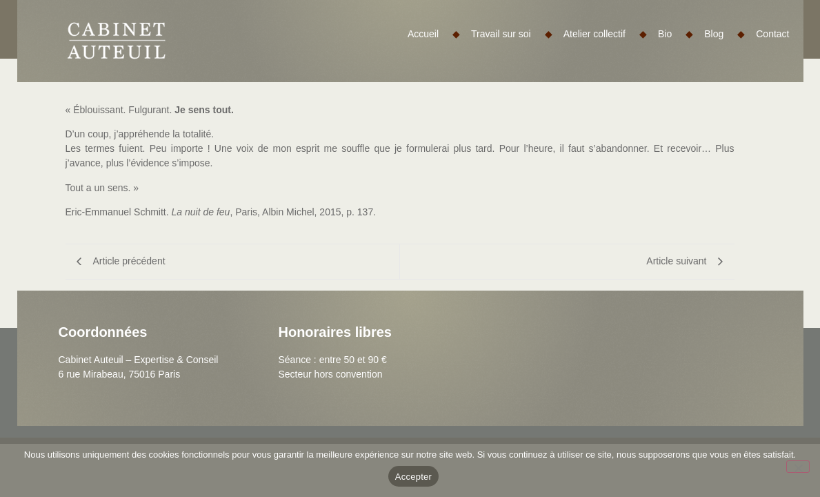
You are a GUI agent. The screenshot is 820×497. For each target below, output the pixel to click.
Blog (724, 33)
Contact (772, 33)
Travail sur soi (511, 33)
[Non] (798, 466)
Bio (675, 33)
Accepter (413, 476)
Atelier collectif (605, 33)
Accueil (434, 33)
